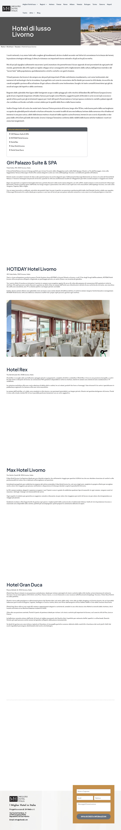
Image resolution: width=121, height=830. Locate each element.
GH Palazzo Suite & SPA (20, 134)
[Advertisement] (60, 737)
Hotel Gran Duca (17, 150)
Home (3, 47)
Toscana (17, 47)
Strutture (10, 47)
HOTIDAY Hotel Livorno (19, 138)
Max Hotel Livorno (18, 146)
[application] (37, 4)
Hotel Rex (14, 142)
